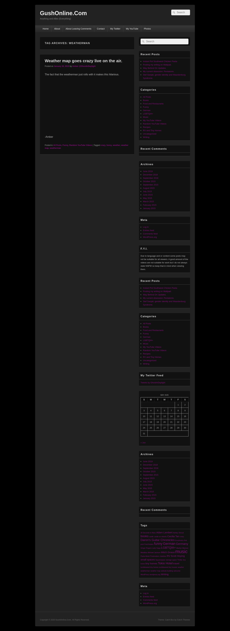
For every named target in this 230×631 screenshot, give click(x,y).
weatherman (55, 148)
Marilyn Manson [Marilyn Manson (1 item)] (182, 548)
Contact (101, 28)
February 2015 (150, 205)
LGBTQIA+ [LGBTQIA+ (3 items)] (168, 547)
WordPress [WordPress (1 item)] (145, 574)
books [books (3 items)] (145, 536)
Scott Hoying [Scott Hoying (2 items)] (178, 556)
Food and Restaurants (153, 103)
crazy (103, 145)
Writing (146, 137)
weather (116, 145)
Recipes (146, 127)
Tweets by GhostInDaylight (153, 382)
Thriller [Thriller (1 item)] (180, 560)
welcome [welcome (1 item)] (177, 571)
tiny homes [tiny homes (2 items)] (151, 563)
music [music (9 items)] (181, 551)
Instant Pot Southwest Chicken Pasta (160, 61)
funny (109, 145)
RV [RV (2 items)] (168, 556)
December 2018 (150, 174)
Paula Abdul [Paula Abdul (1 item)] (145, 556)
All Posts (57, 145)
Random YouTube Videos (80, 145)
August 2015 (149, 188)
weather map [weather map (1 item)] (155, 571)
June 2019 (148, 171)
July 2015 (147, 191)
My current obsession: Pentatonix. (158, 71)
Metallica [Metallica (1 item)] (144, 552)
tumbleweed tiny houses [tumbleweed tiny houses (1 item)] (168, 567)
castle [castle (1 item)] (151, 536)
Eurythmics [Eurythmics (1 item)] (179, 540)
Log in (146, 227)
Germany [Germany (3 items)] (182, 543)
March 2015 (148, 201)
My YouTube (132, 28)
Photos (147, 28)
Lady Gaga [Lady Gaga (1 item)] (156, 548)
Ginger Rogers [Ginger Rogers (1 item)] (146, 548)
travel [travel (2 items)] (176, 563)
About (57, 28)
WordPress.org (150, 237)
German (146, 110)
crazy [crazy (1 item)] (182, 536)
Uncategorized (149, 134)
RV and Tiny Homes (152, 130)
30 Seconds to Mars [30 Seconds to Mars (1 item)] (148, 533)
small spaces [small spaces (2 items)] (148, 559)
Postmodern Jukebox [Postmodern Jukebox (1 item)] (158, 556)
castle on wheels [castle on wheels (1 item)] (160, 536)
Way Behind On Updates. (154, 68)
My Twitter (115, 28)
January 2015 (149, 208)
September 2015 (150, 185)
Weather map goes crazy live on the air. (83, 60)
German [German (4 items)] (169, 544)
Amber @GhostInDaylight (84, 66)
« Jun (143, 442)
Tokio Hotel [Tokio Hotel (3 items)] (165, 563)
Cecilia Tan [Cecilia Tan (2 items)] (173, 536)
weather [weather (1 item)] (181, 567)
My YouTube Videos (152, 120)
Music (145, 117)
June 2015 (148, 195)
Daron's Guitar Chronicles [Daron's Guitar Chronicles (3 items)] (158, 540)
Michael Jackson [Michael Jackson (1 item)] (154, 552)
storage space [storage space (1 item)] (171, 560)
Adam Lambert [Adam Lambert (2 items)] (164, 532)
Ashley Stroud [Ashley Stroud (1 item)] (178, 533)
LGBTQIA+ (148, 114)
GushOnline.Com (63, 13)
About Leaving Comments (78, 28)
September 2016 (150, 178)
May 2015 (147, 198)
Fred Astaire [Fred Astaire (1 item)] (148, 544)
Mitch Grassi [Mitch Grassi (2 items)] (168, 552)
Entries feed (148, 230)
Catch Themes (183, 620)
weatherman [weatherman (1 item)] (145, 571)
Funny (65, 145)
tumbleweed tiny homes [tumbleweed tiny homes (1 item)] (149, 567)
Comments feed (150, 234)
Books (146, 100)
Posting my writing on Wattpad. (157, 65)
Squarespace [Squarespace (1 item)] (160, 560)
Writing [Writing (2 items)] (165, 574)
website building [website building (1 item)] (167, 571)
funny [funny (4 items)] (158, 544)
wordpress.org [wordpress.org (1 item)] (155, 574)
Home (46, 28)
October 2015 (149, 181)
